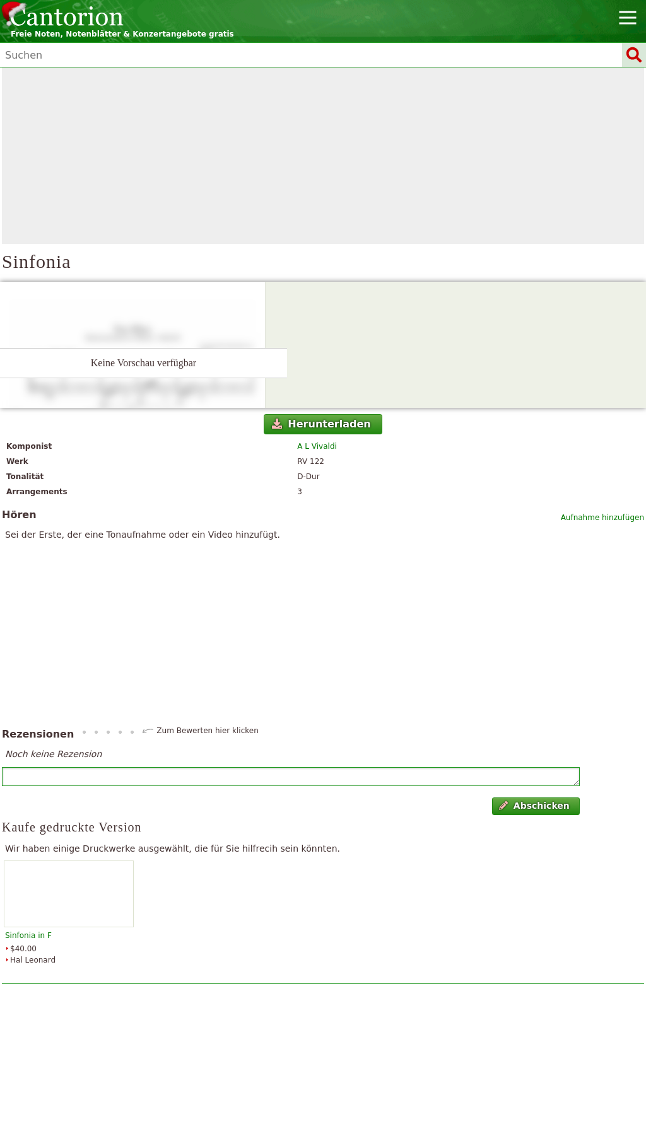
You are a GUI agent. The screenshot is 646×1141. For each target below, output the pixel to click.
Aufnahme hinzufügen (602, 517)
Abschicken (534, 806)
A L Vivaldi (317, 446)
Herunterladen (321, 424)
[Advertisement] (323, 155)
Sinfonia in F (28, 935)
